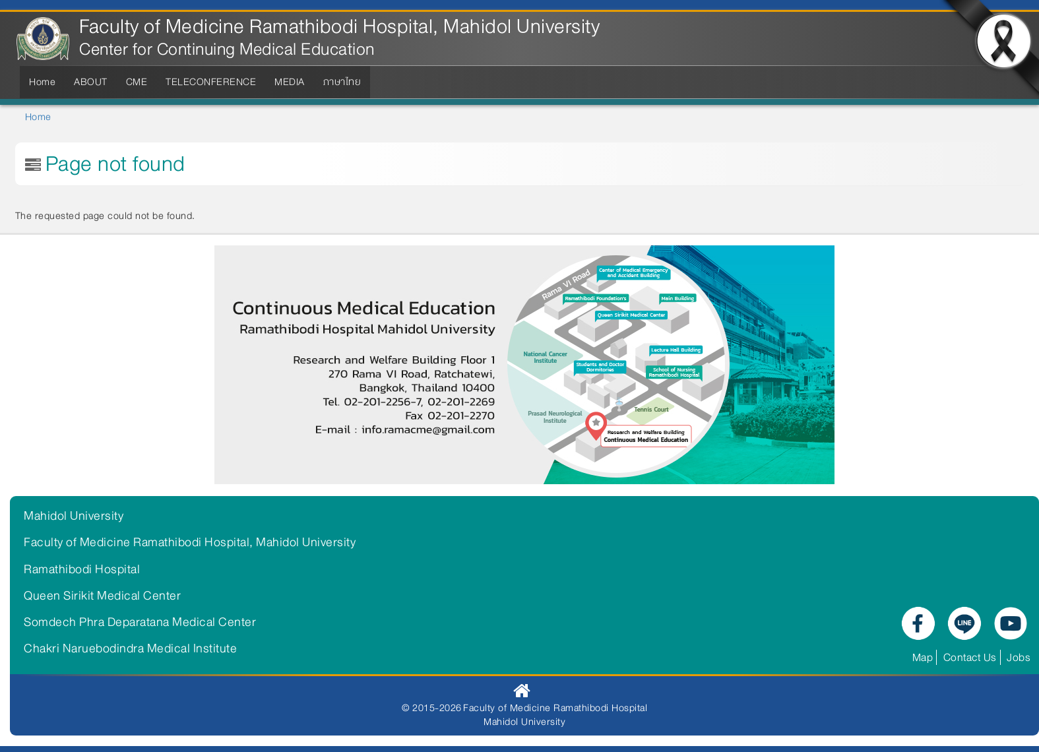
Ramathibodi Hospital (82, 569)
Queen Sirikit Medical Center (102, 595)
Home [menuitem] (42, 81)
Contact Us (970, 657)
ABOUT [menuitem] (91, 81)
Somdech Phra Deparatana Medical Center (140, 622)
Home (38, 116)
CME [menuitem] (137, 81)
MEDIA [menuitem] (289, 81)
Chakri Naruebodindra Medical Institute (130, 648)
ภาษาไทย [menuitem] (342, 81)
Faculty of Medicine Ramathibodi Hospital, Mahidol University (339, 27)
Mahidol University (73, 515)
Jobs (1018, 657)
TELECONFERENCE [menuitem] (211, 81)
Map (922, 657)
